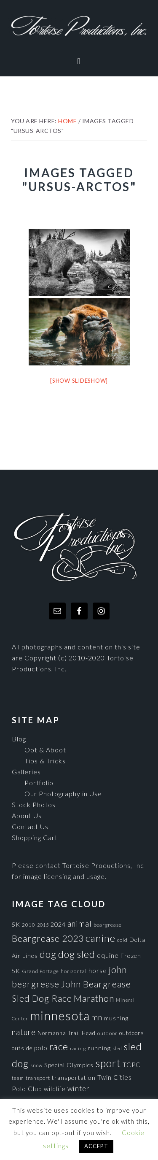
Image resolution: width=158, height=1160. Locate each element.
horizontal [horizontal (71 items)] (74, 971)
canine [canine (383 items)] (100, 938)
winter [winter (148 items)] (78, 1088)
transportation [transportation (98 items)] (74, 1077)
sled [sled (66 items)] (117, 1048)
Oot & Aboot (45, 750)
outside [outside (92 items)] (22, 1048)
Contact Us (30, 826)
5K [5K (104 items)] (16, 924)
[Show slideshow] (79, 380)
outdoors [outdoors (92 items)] (131, 1033)
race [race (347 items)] (58, 1046)
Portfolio (39, 783)
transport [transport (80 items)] (38, 1078)
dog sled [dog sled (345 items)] (76, 954)
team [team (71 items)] (18, 1078)
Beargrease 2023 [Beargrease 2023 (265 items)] (48, 938)
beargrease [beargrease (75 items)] (108, 925)
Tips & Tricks (45, 761)
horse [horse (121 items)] (97, 970)
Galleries (26, 772)
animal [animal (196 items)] (79, 923)
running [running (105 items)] (99, 1048)
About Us (27, 815)
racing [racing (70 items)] (78, 1048)
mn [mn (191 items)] (96, 1017)
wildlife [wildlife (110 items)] (55, 1088)
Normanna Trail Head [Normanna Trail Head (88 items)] (66, 1033)
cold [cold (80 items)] (122, 940)
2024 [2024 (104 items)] (58, 924)
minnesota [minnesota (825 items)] (60, 1015)
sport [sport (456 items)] (108, 1063)
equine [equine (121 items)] (108, 955)
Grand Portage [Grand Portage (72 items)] (40, 971)
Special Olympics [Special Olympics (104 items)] (69, 1064)
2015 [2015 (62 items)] (43, 924)
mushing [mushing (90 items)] (116, 1018)
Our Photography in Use (63, 794)
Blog (19, 739)
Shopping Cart (35, 837)
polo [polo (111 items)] (41, 1048)
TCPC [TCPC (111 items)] (132, 1064)
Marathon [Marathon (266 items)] (94, 998)
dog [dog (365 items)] (48, 954)
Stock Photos (34, 804)
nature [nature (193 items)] (24, 1032)
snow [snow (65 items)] (36, 1065)
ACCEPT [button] (96, 1146)
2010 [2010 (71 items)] (28, 924)
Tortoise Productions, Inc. (79, 26)
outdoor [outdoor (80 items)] (107, 1033)
